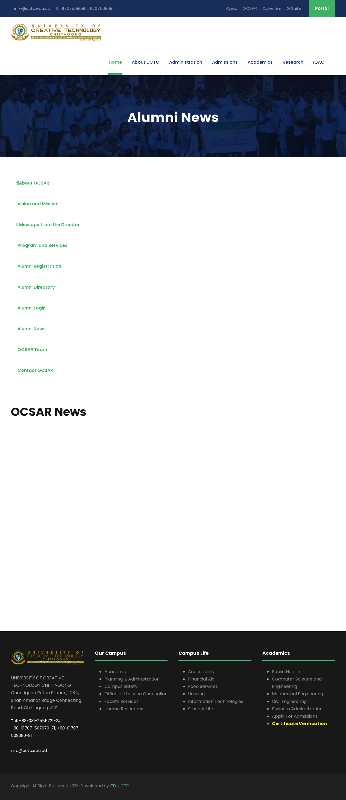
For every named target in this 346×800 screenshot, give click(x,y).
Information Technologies (215, 701)
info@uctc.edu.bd (29, 750)
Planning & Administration (132, 679)
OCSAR (250, 8)
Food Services (203, 686)
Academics (260, 62)
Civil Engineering (289, 701)
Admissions (225, 62)
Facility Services (121, 701)
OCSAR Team (31, 349)
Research (293, 62)
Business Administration (297, 709)
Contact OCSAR (34, 370)
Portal (322, 8)
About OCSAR (32, 183)
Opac (231, 8)
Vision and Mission (37, 204)
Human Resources (123, 709)
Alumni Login (31, 308)
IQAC (318, 62)
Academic (115, 671)
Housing (196, 694)
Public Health (286, 671)
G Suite (294, 8)
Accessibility (201, 671)
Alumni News (31, 329)
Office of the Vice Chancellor (135, 694)
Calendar (271, 8)
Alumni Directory (35, 287)
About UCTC (145, 62)
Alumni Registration (38, 266)
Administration (185, 62)
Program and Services (42, 245)
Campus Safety (120, 686)
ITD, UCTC (120, 786)
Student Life (200, 709)
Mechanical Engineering (297, 694)
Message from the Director (48, 224)
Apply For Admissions (295, 716)
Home (115, 62)
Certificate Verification (299, 723)
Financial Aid (201, 679)
